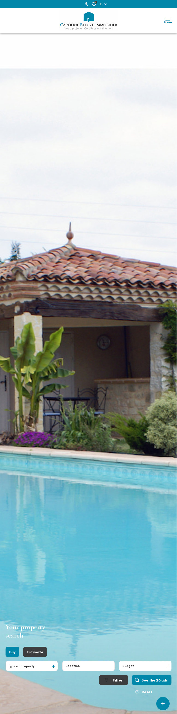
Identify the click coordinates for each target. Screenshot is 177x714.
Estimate (35, 653)
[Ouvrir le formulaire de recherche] (113, 681)
